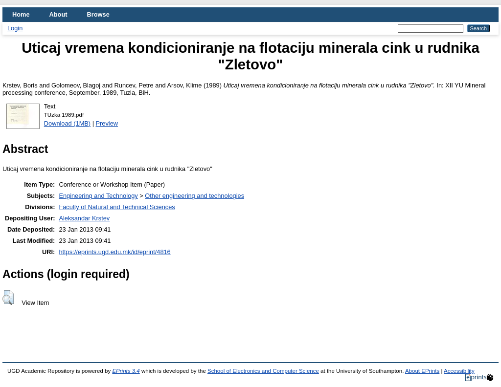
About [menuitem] (58, 14)
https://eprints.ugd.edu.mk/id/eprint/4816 (114, 252)
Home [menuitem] (21, 14)
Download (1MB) (67, 123)
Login (15, 28)
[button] (8, 297)
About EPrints (422, 371)
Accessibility (459, 371)
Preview (107, 123)
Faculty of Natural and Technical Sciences (117, 207)
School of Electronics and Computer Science (263, 371)
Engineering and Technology (98, 195)
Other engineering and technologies (194, 195)
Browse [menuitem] (98, 14)
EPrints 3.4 (125, 371)
